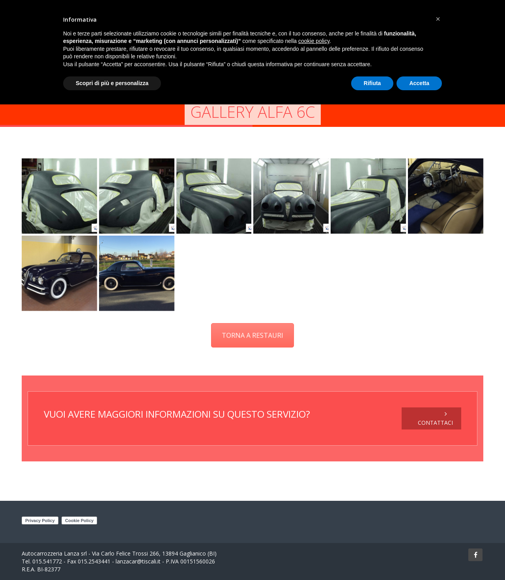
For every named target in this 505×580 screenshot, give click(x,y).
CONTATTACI (435, 418)
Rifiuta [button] (372, 83)
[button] (438, 19)
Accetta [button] (419, 83)
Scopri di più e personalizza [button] (112, 83)
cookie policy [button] (313, 41)
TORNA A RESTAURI (252, 335)
